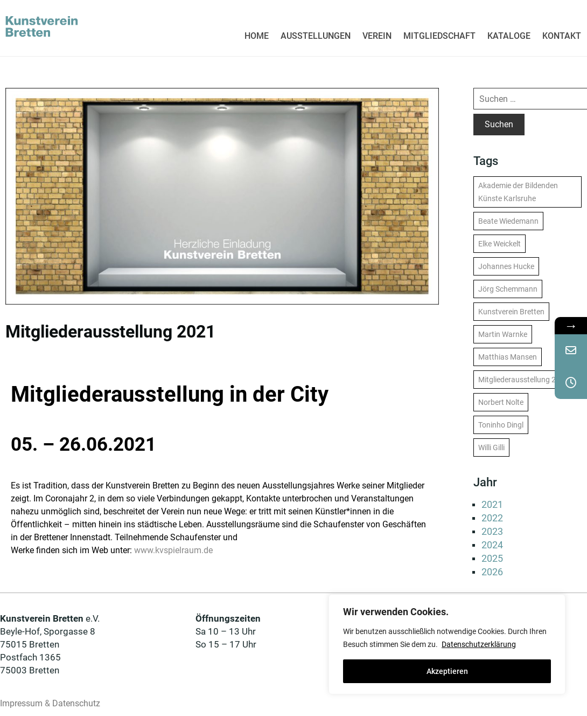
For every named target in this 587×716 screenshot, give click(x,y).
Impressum (21, 703)
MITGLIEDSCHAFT (439, 36)
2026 (492, 571)
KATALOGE (508, 36)
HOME (256, 36)
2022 (492, 518)
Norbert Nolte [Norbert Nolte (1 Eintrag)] (500, 402)
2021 (492, 504)
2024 (492, 544)
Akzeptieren (447, 671)
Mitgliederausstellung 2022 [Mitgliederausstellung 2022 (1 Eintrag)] (523, 379)
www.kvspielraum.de (173, 550)
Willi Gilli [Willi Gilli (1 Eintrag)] (491, 447)
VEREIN (377, 36)
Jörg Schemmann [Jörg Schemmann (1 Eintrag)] (507, 289)
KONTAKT (561, 36)
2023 (492, 531)
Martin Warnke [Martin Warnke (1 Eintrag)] (502, 334)
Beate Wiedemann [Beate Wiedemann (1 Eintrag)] (508, 221)
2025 (492, 558)
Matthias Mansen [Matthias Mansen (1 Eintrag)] (507, 357)
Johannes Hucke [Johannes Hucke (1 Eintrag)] (506, 266)
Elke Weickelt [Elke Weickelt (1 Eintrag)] (499, 243)
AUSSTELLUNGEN (316, 36)
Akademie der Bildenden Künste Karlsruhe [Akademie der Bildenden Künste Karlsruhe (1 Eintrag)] (518, 192)
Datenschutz (76, 703)
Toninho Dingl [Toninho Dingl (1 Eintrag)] (500, 425)
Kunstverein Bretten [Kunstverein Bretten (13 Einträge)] (511, 311)
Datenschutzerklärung (479, 644)
